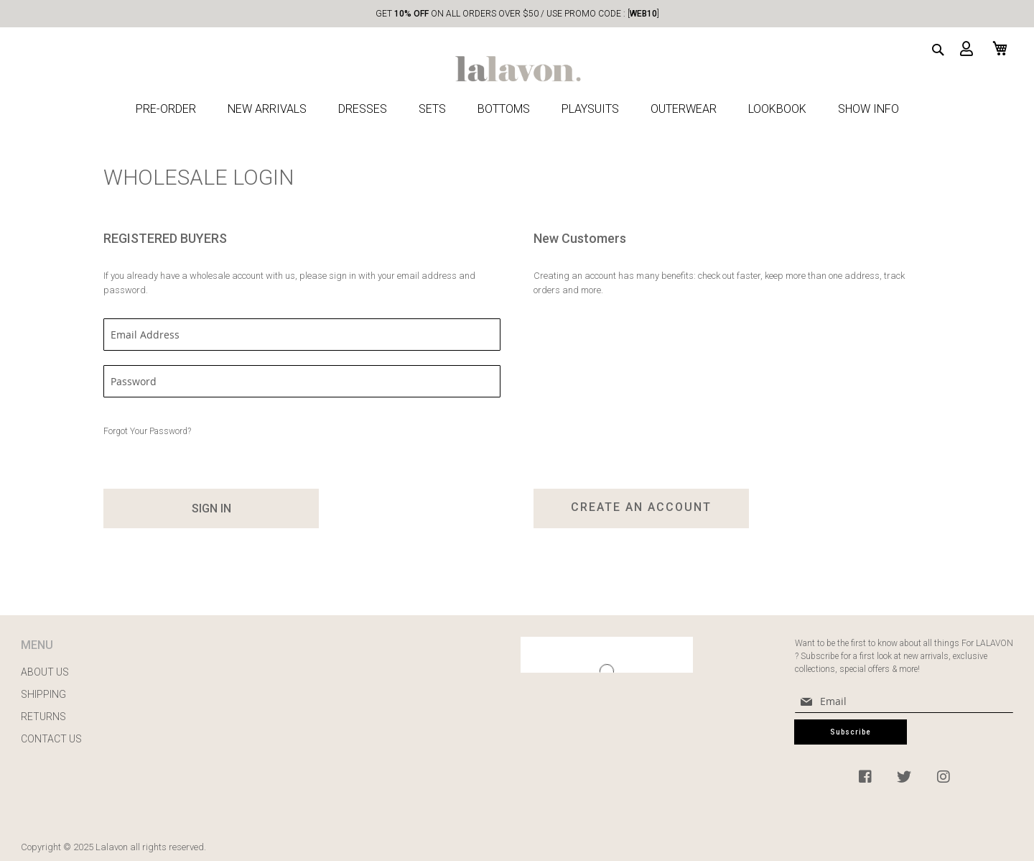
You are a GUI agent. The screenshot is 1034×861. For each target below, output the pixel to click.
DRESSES (362, 109)
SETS (432, 109)
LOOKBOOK (777, 109)
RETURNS (43, 716)
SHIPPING (43, 694)
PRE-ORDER (166, 109)
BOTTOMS (504, 109)
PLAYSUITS (590, 109)
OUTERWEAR (684, 109)
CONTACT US (51, 739)
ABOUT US (45, 672)
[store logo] (517, 58)
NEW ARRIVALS (267, 109)
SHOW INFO (868, 109)
